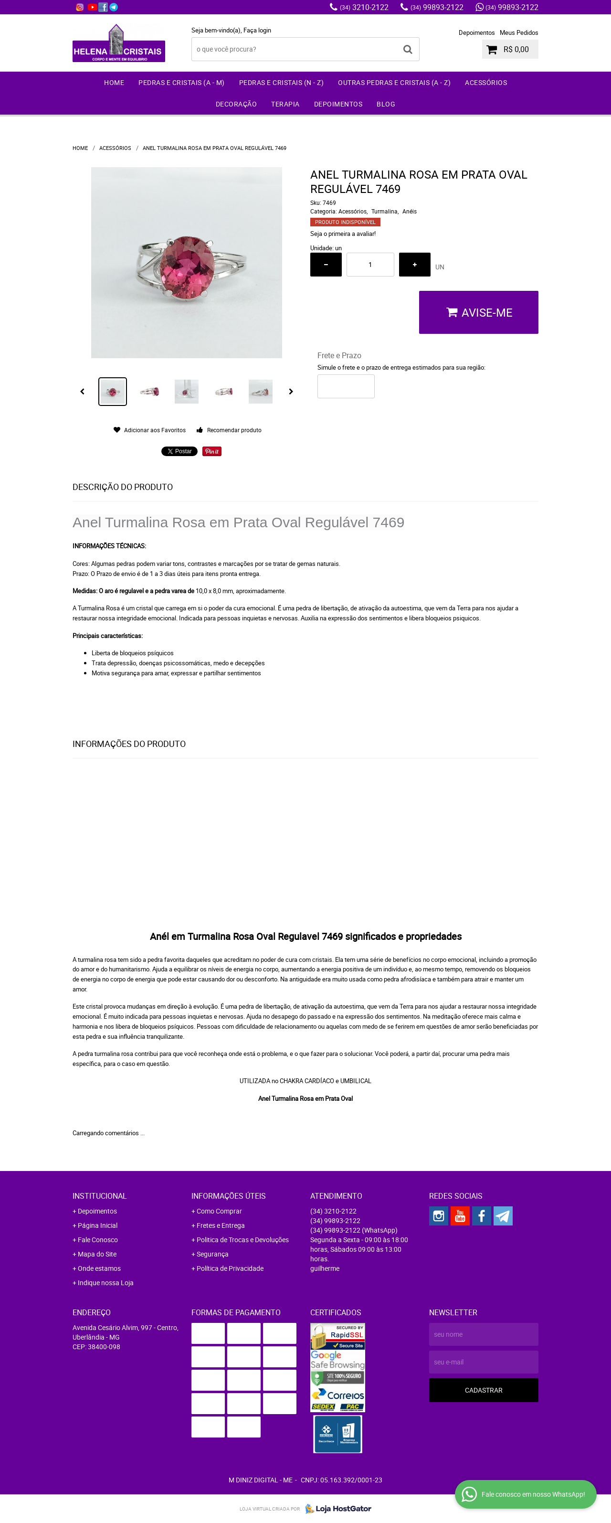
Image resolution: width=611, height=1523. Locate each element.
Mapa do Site (97, 1253)
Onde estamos (99, 1268)
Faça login (257, 30)
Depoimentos (477, 32)
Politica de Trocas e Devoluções (243, 1239)
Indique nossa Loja (106, 1282)
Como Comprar (219, 1210)
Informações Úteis (228, 1196)
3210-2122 (364, 7)
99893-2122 (437, 7)
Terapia (285, 103)
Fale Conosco (98, 1239)
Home (114, 82)
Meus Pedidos (519, 32)
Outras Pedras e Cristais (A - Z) (394, 82)
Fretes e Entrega (221, 1225)
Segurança (213, 1253)
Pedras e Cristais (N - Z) (281, 82)
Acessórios (486, 82)
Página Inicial (97, 1225)
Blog (386, 103)
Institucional (100, 1196)
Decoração (236, 103)
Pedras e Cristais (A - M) (181, 82)
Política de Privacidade (230, 1268)
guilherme (324, 1268)
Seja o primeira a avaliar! (343, 233)
